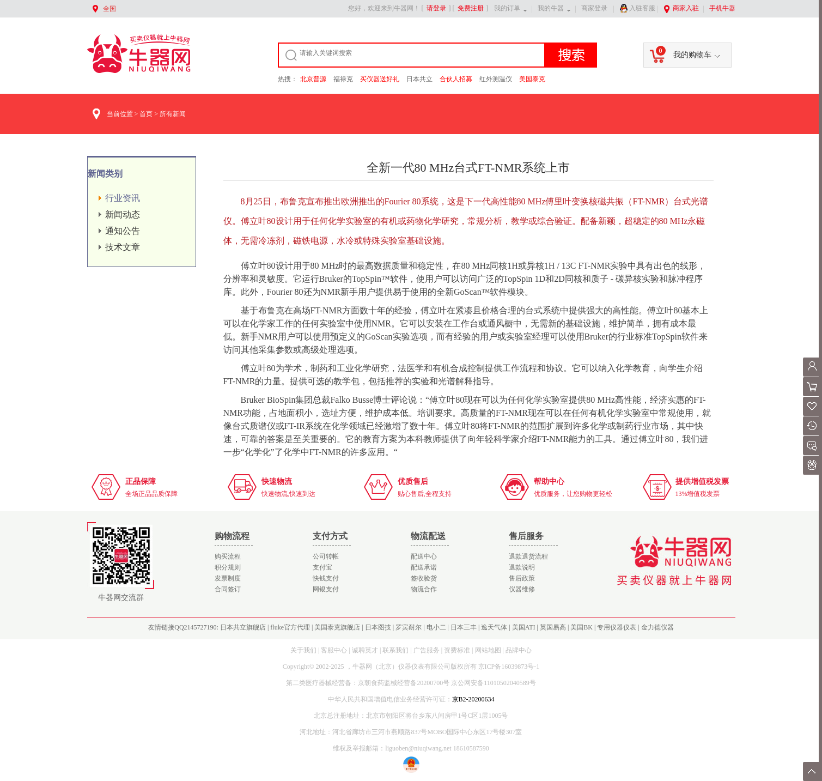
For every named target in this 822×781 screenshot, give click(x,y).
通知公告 (122, 230)
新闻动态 (122, 214)
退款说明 (522, 567)
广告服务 (426, 650)
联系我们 (395, 650)
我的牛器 (551, 8)
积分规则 (228, 567)
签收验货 (424, 578)
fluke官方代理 (290, 627)
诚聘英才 (365, 650)
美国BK (581, 627)
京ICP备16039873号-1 (509, 666)
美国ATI (523, 627)
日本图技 (378, 627)
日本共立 (419, 79)
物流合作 (424, 589)
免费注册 (471, 8)
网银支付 (326, 589)
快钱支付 (326, 578)
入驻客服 (637, 8)
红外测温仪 (495, 79)
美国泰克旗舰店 (337, 627)
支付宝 (322, 567)
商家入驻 (681, 8)
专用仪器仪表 (616, 627)
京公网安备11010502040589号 (493, 683)
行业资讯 (122, 198)
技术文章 (122, 247)
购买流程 (228, 556)
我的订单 (507, 8)
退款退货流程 (528, 556)
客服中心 (334, 650)
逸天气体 (494, 627)
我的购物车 (683, 52)
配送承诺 (424, 567)
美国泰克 (532, 79)
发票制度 (228, 578)
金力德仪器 (657, 627)
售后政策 (522, 578)
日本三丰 (463, 627)
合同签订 (228, 589)
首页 (146, 114)
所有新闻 (173, 114)
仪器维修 (522, 589)
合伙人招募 (456, 79)
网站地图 (488, 650)
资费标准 (457, 650)
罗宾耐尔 (408, 627)
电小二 (436, 627)
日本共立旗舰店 (243, 627)
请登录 (436, 8)
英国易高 (553, 627)
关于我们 (303, 650)
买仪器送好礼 (379, 79)
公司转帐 (326, 556)
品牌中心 (519, 650)
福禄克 (343, 79)
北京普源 (313, 79)
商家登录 (594, 8)
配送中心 (424, 556)
